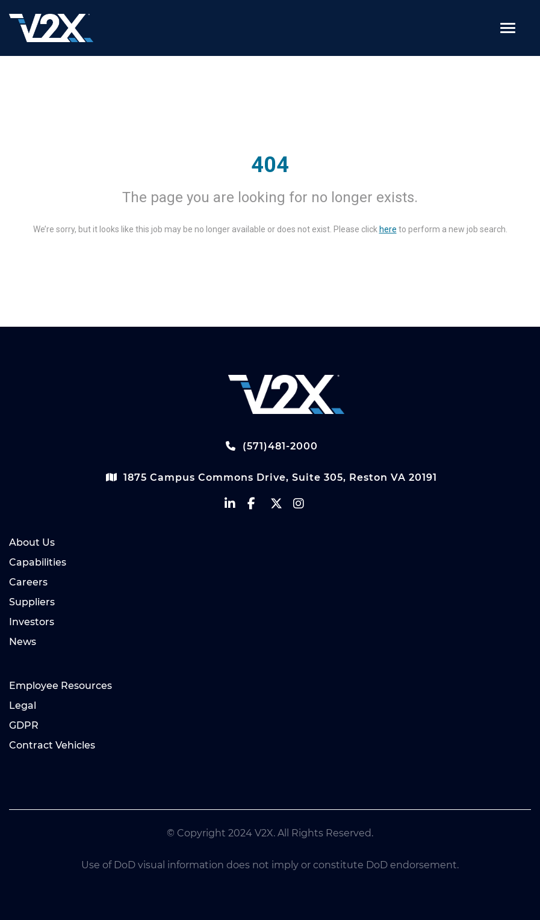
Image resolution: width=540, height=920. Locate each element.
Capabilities (37, 562)
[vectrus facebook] (258, 506)
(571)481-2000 (270, 445)
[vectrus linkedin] (236, 506)
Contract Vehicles (52, 745)
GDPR (24, 725)
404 (270, 165)
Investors (31, 622)
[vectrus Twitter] (281, 506)
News (22, 641)
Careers (28, 582)
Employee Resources (60, 685)
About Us (32, 542)
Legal (22, 705)
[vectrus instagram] (304, 506)
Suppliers (32, 602)
